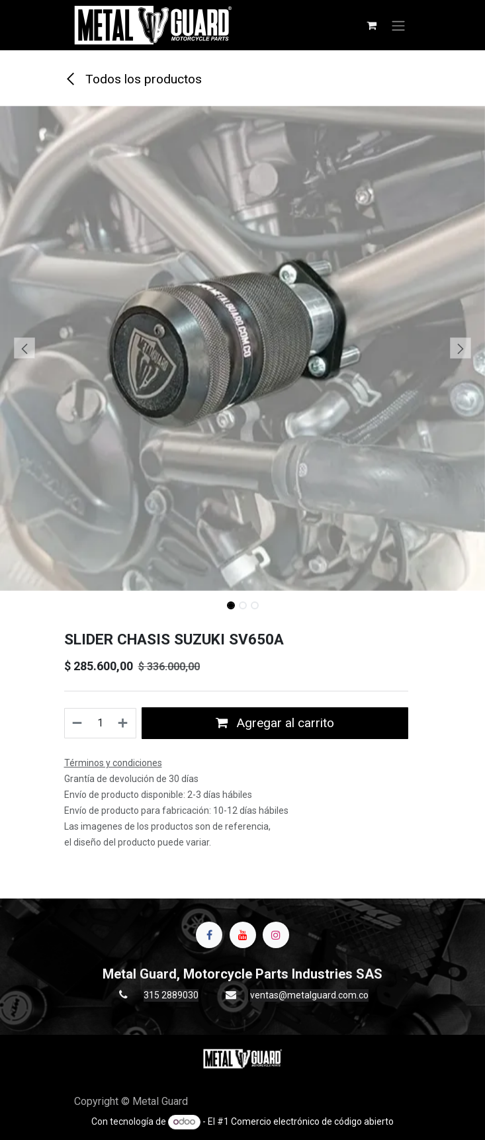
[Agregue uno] (123, 723)
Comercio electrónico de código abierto (312, 1121)
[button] (24, 348)
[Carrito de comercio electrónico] (372, 25)
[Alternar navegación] (398, 25)
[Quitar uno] (77, 723)
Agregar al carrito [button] (275, 722)
